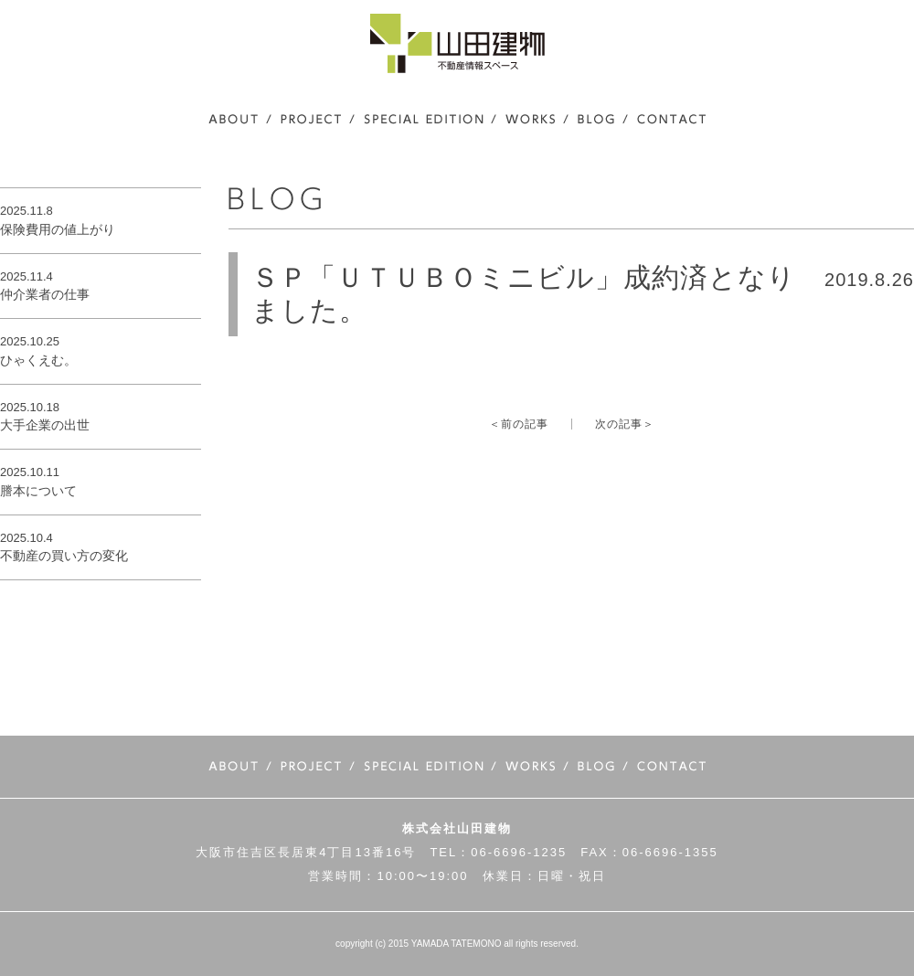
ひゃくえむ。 (38, 360)
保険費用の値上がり (57, 229)
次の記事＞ (624, 424)
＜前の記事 (518, 424)
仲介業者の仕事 (45, 294)
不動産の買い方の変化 (64, 555)
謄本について (38, 490)
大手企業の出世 (45, 425)
